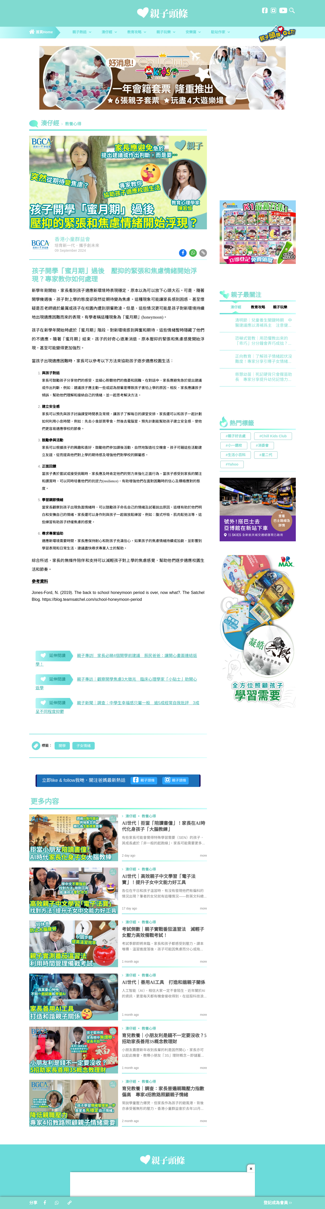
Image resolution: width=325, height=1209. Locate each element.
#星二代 (265, 455)
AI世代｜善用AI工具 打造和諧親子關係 (163, 982)
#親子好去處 (236, 436)
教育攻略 (136, 32)
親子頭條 (144, 780)
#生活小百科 (236, 455)
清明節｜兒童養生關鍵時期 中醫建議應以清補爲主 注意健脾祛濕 (263, 323)
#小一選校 (234, 446)
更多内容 (44, 802)
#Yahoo (232, 465)
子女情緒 (83, 746)
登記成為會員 (278, 1203)
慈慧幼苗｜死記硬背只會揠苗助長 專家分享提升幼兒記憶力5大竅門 (263, 377)
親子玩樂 (165, 32)
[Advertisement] (258, 161)
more (203, 855)
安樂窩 (193, 32)
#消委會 (262, 446)
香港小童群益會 (72, 239)
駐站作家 (220, 32)
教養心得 (73, 124)
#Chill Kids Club (273, 436)
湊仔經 (109, 32)
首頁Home (41, 32)
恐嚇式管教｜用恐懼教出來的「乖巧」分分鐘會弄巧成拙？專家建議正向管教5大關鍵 (263, 341)
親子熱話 (81, 32)
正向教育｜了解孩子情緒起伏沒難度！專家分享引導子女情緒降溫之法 (263, 359)
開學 (62, 746)
